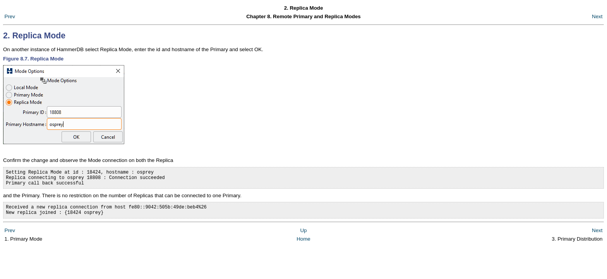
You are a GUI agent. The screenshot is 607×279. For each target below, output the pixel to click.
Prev (10, 16)
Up (303, 236)
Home (303, 245)
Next (597, 16)
